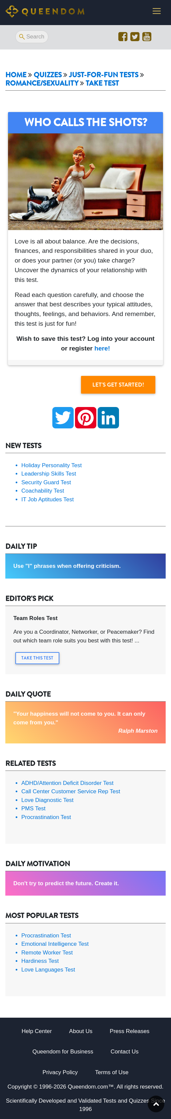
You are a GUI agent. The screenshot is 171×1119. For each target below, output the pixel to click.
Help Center (37, 1031)
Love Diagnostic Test (47, 800)
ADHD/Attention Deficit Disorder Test (67, 783)
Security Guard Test (46, 482)
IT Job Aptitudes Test (47, 499)
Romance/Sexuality (41, 83)
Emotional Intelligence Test (55, 944)
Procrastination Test (46, 817)
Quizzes (48, 75)
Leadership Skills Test (48, 474)
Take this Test (37, 658)
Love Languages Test (48, 970)
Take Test (102, 83)
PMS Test (33, 808)
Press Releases (129, 1031)
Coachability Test (42, 491)
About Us (80, 1031)
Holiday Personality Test (51, 465)
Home (15, 75)
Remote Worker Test (47, 952)
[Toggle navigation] (157, 11)
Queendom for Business (62, 1051)
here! (102, 348)
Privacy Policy (60, 1072)
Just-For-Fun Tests (103, 75)
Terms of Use (111, 1072)
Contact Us (125, 1051)
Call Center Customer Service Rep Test (70, 791)
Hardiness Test (40, 961)
